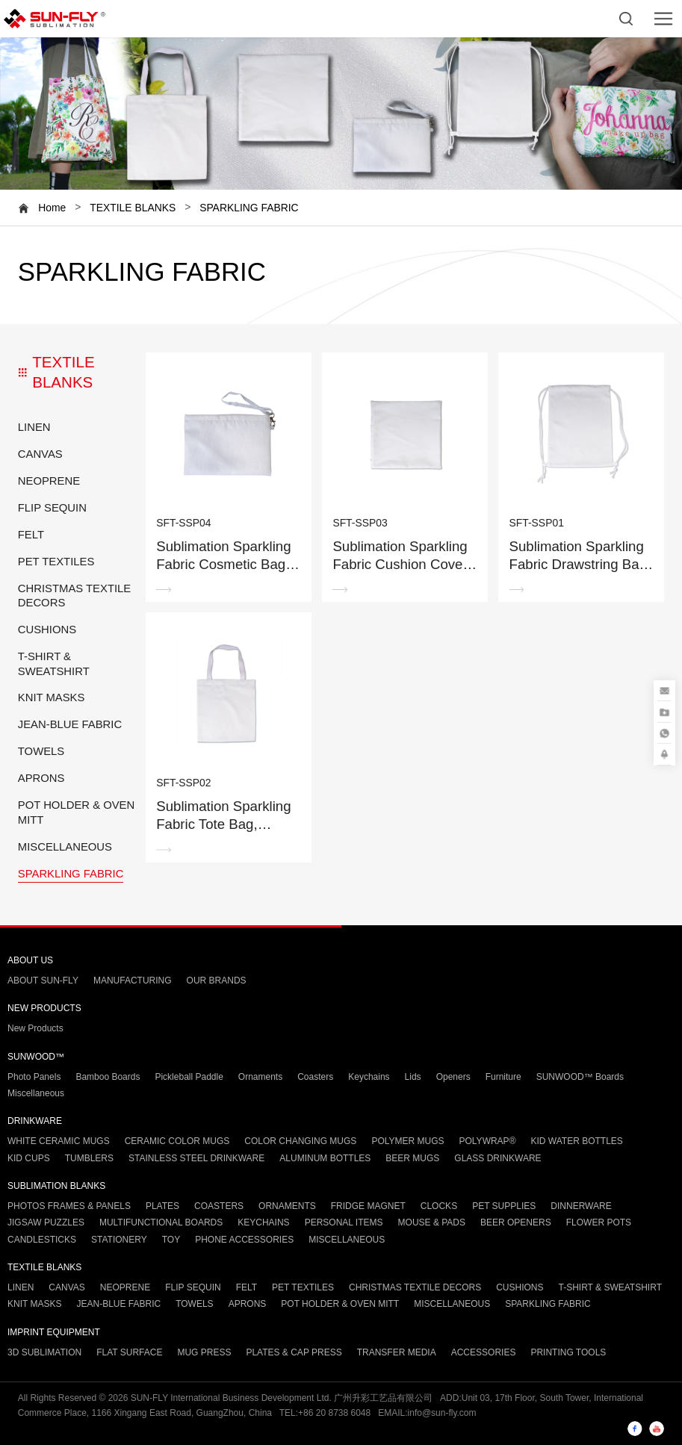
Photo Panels (34, 1077)
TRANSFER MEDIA (396, 1352)
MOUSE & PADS (431, 1222)
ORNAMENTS (287, 1206)
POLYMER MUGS (407, 1141)
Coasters (315, 1077)
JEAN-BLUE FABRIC (70, 724)
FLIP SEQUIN (52, 508)
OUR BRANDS (217, 980)
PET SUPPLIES (504, 1206)
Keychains (368, 1077)
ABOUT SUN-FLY (42, 980)
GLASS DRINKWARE (497, 1158)
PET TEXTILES (56, 562)
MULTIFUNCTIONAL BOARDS (161, 1222)
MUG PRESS (204, 1352)
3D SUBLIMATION (44, 1352)
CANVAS (40, 454)
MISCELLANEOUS (65, 847)
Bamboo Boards (107, 1077)
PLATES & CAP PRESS (293, 1352)
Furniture (503, 1077)
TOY (171, 1239)
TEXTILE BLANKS (133, 208)
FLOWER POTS (598, 1222)
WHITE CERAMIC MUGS (58, 1141)
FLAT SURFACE (129, 1352)
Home (52, 208)
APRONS (41, 778)
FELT (31, 535)
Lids (413, 1077)
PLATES (162, 1206)
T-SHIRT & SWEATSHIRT (54, 663)
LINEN (34, 427)
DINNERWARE (581, 1206)
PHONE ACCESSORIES (244, 1239)
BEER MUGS (412, 1158)
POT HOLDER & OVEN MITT (76, 812)
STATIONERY (119, 1239)
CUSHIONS (47, 630)
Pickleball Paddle (189, 1077)
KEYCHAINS (263, 1222)
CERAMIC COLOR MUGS (177, 1141)
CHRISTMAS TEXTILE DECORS (74, 595)
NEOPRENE (49, 481)
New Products (35, 1028)
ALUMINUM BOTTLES (325, 1158)
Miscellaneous (35, 1093)
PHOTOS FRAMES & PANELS (69, 1206)
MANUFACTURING (132, 980)
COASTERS (219, 1206)
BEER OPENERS (515, 1222)
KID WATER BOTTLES (576, 1141)
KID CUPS (28, 1158)
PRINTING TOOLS (568, 1352)
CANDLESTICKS (41, 1239)
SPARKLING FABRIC (249, 208)
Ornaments (260, 1077)
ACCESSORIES (483, 1352)
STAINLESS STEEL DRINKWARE (196, 1158)
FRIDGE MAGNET (368, 1206)
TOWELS (41, 751)
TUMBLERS (89, 1158)
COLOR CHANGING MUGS (300, 1141)
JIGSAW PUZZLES (45, 1222)
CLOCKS (439, 1206)
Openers (453, 1077)
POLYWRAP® (487, 1141)
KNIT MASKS (51, 697)
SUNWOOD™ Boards (580, 1077)
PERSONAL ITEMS (344, 1222)
